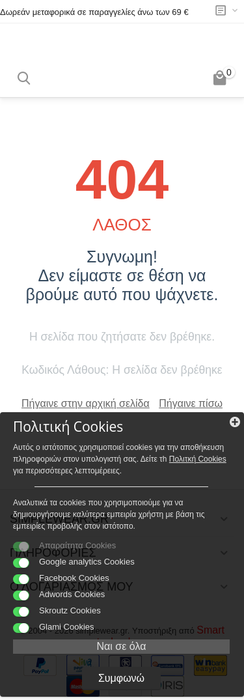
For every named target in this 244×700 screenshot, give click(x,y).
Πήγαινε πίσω (191, 403)
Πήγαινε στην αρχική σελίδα (85, 403)
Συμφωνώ (121, 678)
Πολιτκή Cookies (197, 459)
